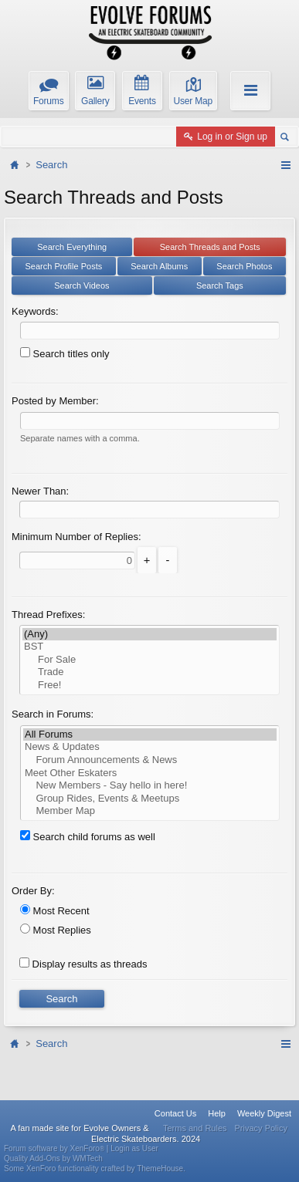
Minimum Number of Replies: (76, 536)
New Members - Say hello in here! (150, 785)
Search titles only (65, 354)
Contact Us (175, 1113)
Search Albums (159, 266)
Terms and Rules (195, 1128)
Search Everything (72, 247)
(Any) (149, 634)
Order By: (33, 891)
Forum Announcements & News (150, 760)
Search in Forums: (52, 714)
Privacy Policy (261, 1128)
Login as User (134, 1148)
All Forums (150, 734)
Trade (149, 672)
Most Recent (55, 911)
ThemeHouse (160, 1168)
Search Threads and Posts (210, 247)
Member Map (150, 811)
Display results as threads (83, 964)
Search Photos (244, 266)
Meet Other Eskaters (150, 773)
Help (217, 1113)
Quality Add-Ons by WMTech (53, 1158)
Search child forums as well (87, 837)
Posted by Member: (55, 401)
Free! (149, 685)
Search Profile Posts (64, 266)
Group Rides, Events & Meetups (150, 798)
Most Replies (55, 930)
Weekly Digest (264, 1113)
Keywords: (35, 311)
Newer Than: (40, 491)
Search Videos (81, 285)
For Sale (149, 660)
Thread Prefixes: (48, 614)
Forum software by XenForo (55, 1148)
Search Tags (219, 285)
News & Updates (150, 747)
